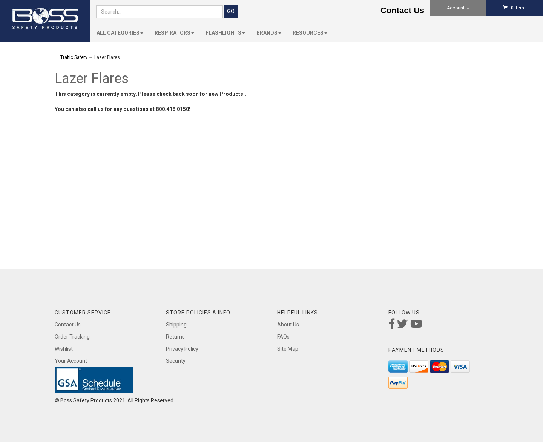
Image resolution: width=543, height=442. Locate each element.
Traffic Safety (73, 57)
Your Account (71, 361)
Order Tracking (72, 337)
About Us (288, 325)
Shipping (176, 325)
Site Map (287, 349)
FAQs (283, 337)
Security (176, 361)
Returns (175, 337)
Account (458, 8)
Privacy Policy (182, 349)
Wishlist (64, 349)
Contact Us (402, 10)
